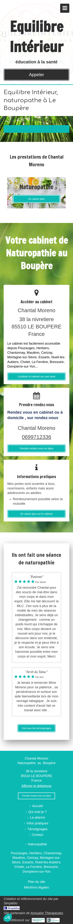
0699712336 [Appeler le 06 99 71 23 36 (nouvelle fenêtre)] (36, 437)
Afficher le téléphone (36, 786)
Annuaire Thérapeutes (46, 913)
